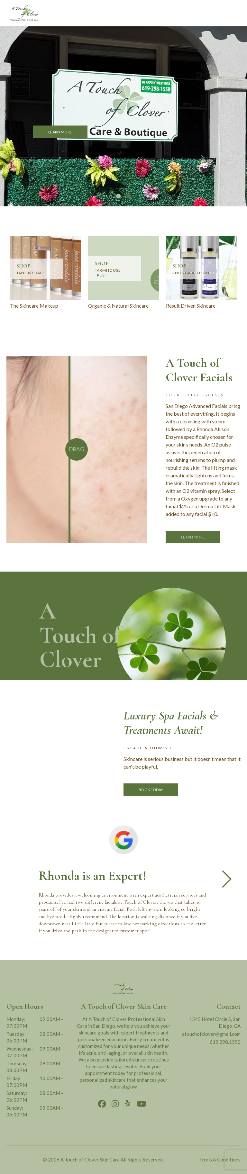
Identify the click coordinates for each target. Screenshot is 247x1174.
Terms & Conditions (220, 1159)
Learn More (193, 537)
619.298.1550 (225, 1042)
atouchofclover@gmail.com (211, 1034)
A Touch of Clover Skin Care (90, 1159)
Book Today (151, 789)
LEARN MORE (60, 132)
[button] (118, 196)
